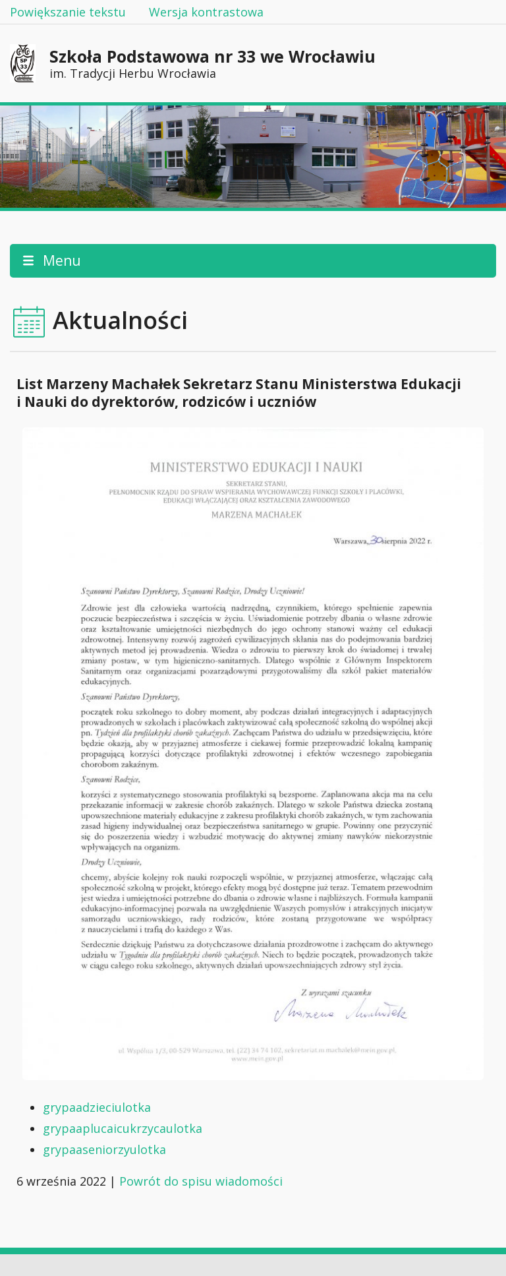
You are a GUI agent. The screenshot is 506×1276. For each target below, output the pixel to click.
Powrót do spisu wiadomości (201, 1181)
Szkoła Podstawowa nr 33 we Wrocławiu (212, 63)
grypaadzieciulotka (97, 1107)
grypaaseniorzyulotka (104, 1149)
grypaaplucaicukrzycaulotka (122, 1128)
